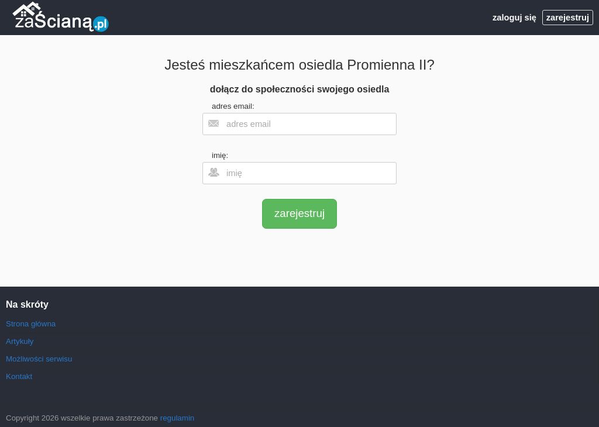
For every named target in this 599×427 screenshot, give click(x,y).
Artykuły (19, 341)
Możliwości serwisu (39, 358)
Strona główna (31, 323)
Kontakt (19, 376)
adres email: (233, 106)
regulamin (177, 418)
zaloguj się (514, 17)
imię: (220, 155)
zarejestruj (567, 17)
